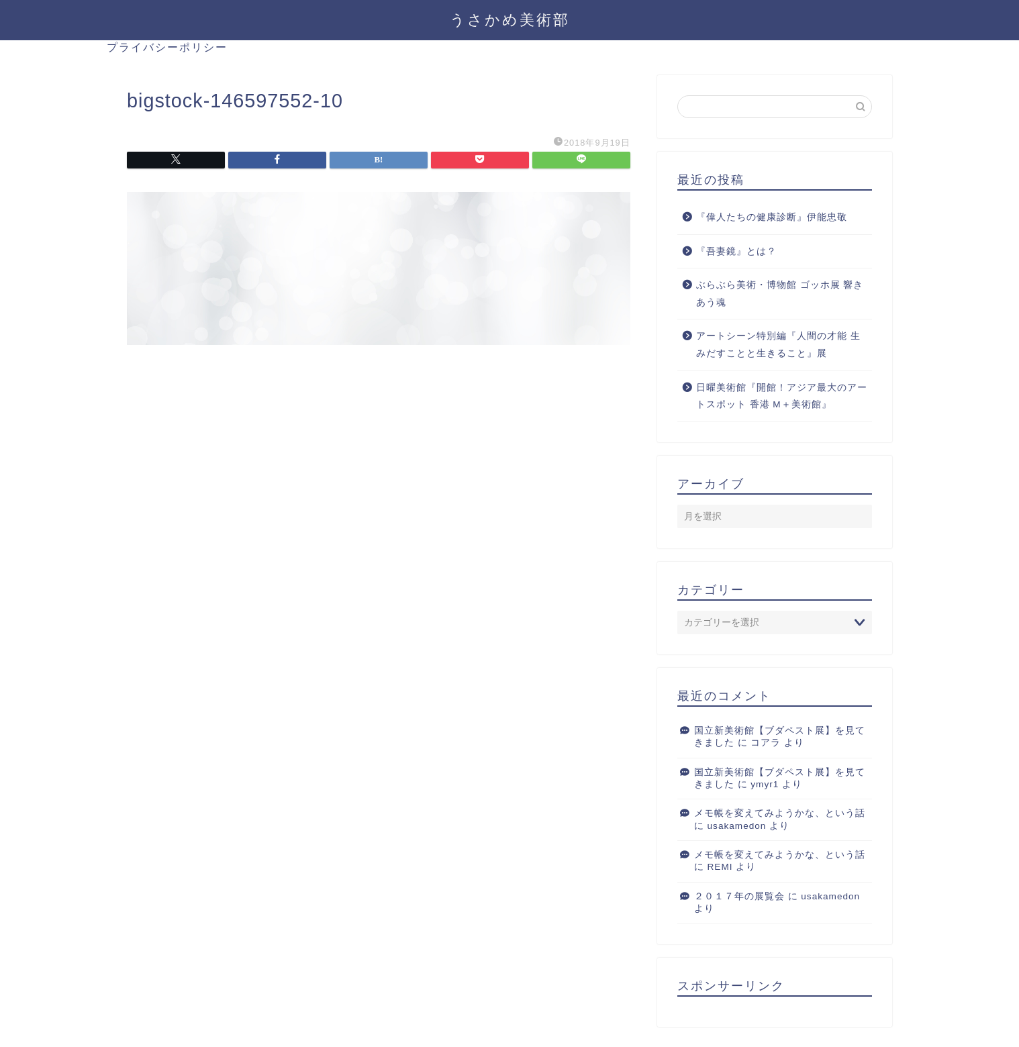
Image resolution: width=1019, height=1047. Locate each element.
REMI (720, 867)
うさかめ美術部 (510, 19)
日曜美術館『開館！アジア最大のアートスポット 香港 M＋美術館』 (781, 396)
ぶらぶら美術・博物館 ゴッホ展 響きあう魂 (780, 293)
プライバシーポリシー (167, 47)
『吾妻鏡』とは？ (736, 251)
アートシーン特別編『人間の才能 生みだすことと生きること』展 (778, 344)
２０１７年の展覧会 (739, 896)
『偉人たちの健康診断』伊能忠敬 (771, 217)
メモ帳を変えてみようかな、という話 (779, 813)
